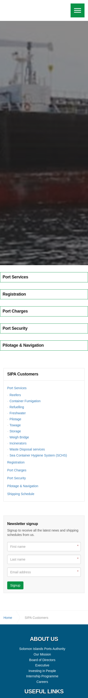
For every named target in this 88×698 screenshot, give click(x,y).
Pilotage (15, 419)
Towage (15, 425)
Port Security (16, 478)
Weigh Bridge (19, 437)
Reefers (15, 395)
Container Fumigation (25, 401)
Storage (15, 431)
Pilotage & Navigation (22, 486)
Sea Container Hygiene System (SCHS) (38, 455)
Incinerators (18, 443)
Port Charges (16, 470)
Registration (16, 462)
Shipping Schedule (20, 494)
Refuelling (17, 407)
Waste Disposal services (27, 449)
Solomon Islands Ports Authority (22, 10)
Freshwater (18, 413)
